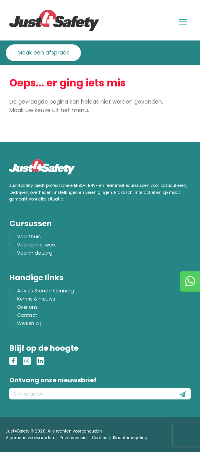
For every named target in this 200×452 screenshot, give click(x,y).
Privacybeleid (73, 438)
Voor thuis (29, 236)
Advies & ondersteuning (45, 290)
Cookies (99, 438)
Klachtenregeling (130, 438)
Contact (27, 315)
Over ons (27, 307)
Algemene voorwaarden (30, 438)
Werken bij (29, 323)
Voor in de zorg (35, 253)
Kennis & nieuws (36, 298)
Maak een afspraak (43, 52)
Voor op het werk (36, 244)
